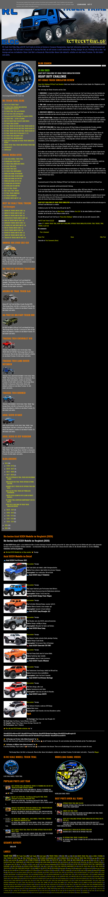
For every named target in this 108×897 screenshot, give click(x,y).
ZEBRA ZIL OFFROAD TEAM (95, 862)
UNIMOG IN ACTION (88, 886)
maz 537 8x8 (21, 864)
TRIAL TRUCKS (27, 858)
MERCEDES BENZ (56, 862)
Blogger (97, 752)
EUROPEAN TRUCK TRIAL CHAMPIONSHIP (93, 864)
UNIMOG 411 (38, 868)
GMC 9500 (15, 866)
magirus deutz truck (80, 868)
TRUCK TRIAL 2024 (84, 858)
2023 (6, 463)
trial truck (42, 856)
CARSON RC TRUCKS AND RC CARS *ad (14, 223)
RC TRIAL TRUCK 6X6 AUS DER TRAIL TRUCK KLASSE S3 (19, 128)
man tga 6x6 (87, 860)
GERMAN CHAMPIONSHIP (99, 874)
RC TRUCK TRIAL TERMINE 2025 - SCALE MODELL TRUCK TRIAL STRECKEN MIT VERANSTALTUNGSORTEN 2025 (31, 819)
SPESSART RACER (30, 884)
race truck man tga (76, 888)
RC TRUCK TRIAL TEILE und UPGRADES (14, 111)
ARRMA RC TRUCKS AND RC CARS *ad (14, 215)
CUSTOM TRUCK (77, 864)
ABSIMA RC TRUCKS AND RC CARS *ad (14, 211)
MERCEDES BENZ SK (65, 876)
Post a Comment (44, 232)
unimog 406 (96, 870)
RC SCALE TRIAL (73, 858)
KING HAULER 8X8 (34, 876)
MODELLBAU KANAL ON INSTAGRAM (13, 176)
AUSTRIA (69, 864)
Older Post (103, 237)
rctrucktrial (23, 890)
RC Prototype (70, 878)
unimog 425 (22, 860)
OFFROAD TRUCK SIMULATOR (79, 223)
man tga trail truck (99, 868)
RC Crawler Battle (49, 878)
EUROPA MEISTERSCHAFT (10, 874)
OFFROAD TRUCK (45, 860)
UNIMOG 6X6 (79, 886)
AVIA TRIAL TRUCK (32, 872)
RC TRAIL (41, 866)
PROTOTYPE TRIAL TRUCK (29, 878)
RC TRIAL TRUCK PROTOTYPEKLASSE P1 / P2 (16, 133)
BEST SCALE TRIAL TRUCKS (11, 191)
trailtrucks (53, 890)
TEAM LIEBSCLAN (74, 862)
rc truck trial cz (99, 888)
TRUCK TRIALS (54, 856)
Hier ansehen (30, 564)
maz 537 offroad (33, 870)
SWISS (37, 884)
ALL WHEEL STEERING (97, 856)
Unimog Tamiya (19, 888)
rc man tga (34, 864)
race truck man (67, 888)
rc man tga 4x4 (90, 888)
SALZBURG (6, 884)
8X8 (74, 856)
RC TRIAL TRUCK (65, 860)
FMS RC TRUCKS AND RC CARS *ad (13, 228)
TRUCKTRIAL (83, 862)
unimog (89, 870)
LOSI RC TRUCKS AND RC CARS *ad (13, 230)
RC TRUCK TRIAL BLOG (10, 169)
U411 (65, 886)
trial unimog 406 (70, 890)
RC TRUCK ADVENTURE (16, 880)
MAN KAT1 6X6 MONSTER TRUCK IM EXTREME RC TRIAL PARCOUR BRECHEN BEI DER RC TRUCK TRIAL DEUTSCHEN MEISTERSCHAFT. (32, 809)
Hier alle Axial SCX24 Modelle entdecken (17, 728)
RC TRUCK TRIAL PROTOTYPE (27, 882)
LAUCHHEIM (42, 876)
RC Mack (56, 878)
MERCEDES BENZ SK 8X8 (77, 876)
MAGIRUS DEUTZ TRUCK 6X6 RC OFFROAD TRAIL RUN (77, 830)
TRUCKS (53, 886)
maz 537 (35, 858)
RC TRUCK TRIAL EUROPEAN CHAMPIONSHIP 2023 (64, 866)
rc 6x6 (28, 864)
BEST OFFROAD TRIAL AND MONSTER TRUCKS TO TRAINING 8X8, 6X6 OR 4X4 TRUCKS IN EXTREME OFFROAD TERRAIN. (32, 787)
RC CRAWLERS (40, 878)
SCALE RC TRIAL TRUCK (15, 884)
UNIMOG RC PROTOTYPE (9, 888)
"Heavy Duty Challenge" (66, 217)
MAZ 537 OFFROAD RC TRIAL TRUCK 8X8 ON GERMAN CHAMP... (20, 478)
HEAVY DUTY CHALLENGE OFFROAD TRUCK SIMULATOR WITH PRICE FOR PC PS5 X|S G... (83, 819)
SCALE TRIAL (17, 858)
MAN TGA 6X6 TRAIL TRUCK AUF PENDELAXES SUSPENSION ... (18, 492)
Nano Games (61, 211)
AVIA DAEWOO (23, 872)
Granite (15, 876)
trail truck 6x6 (75, 870)
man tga (94, 858)
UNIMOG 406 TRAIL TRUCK (70, 811)
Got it (89, 4)
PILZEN (20, 878)
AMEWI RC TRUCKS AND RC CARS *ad (14, 213)
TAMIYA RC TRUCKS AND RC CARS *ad (14, 235)
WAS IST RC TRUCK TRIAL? (11, 105)
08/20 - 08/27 (10, 469)
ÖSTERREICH (85, 892)
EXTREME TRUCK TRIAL (69, 874)
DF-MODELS (43, 858)
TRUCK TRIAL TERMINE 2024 (32, 886)
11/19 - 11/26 (10, 519)
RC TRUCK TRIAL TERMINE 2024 (43, 882)
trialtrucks (84, 890)
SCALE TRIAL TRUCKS (97, 866)
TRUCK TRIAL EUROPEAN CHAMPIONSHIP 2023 (14, 886)
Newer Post (41, 237)
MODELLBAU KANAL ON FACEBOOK (13, 173)
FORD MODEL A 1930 (87, 874)
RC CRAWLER (62, 858)
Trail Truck (32, 856)
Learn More (81, 4)
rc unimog (67, 870)
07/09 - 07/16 (10, 466)
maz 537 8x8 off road (22, 870)
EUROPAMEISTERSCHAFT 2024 (39, 874)
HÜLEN (27, 876)
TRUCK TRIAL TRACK (44, 886)
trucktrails (65, 892)
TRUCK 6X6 (6, 868)
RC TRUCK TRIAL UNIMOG (58, 882)
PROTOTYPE (55, 860)
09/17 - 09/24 (10, 475)
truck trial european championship (47, 864)
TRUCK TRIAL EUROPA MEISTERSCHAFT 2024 (22, 868)
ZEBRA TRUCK (41, 888)
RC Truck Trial (21, 856)
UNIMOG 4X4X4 (70, 886)
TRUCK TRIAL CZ (70, 884)
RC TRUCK (47, 866)
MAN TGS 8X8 (56, 876)
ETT (43, 223)
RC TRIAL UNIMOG (98, 878)
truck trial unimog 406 (56, 892)
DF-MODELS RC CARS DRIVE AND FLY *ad (15, 225)
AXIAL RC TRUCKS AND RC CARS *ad (14, 220)
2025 (6, 528)
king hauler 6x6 (58, 888)
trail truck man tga (44, 890)
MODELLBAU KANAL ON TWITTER (13, 178)
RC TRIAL (90, 878)
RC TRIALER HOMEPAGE (10, 196)
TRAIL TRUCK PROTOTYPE (52, 884)
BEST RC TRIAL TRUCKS (10, 188)
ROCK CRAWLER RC (98, 882)
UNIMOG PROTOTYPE (98, 886)
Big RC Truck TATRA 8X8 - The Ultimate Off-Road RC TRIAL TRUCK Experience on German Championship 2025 (29, 798)
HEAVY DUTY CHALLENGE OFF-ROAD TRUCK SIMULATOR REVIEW (19, 141)
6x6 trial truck (15, 872)
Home (72, 237)
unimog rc (78, 892)
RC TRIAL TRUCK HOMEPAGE (12, 193)
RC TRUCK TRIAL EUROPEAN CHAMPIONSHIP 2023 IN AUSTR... (20, 501)
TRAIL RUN (43, 884)
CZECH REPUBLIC (69, 872)
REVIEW (89, 223)
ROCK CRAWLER (77, 860)
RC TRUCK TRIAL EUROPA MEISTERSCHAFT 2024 (84, 880)
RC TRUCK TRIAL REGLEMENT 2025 (13, 136)
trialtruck (78, 890)
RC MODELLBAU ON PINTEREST (12, 183)
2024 (6, 525)
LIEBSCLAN (49, 876)
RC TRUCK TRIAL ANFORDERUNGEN (13, 138)
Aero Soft (77, 211)
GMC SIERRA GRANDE (46, 862)
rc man (84, 888)
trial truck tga (60, 890)
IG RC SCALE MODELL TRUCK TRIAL (13, 159)
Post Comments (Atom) (52, 240)
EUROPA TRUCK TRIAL (51, 223)
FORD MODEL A (7, 866)
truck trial (46, 226)
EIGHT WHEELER (95, 872)
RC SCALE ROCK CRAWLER (80, 878)
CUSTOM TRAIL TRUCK (60, 872)
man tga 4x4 (90, 868)
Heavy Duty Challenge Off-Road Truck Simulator (51, 84)
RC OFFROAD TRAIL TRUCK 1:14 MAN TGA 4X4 (75, 837)
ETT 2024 (102, 872)
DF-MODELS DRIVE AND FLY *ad (12, 198)
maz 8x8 (50, 870)
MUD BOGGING (96, 876)
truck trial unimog (46, 892)
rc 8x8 (61, 870)
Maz (21, 866)
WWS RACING (54, 868)
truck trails (91, 890)
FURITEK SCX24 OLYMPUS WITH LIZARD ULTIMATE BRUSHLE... (19, 496)
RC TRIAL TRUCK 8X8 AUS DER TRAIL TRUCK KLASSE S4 (19, 131)
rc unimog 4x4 (15, 890)
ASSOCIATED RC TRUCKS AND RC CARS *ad (15, 218)
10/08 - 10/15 (10, 513)
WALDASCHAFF (33, 888)
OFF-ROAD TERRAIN (13, 878)
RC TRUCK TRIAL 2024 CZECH (41, 880)
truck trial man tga (35, 892)
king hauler (62, 868)
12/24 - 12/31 (10, 521)
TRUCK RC (62, 884)
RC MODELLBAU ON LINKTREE (12, 186)
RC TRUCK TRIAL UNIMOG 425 (73, 882)
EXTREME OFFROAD (33, 860)
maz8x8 (56, 870)
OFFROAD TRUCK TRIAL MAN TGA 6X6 (73, 803)
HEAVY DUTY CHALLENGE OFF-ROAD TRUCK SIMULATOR (53, 202)
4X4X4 (94, 860)
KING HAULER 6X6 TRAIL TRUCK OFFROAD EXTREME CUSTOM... (20, 483)
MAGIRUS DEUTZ (52, 858)
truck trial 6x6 (12, 860)
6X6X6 (8, 872)
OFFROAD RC (65, 862)
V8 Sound (26, 888)
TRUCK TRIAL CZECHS (80, 884)
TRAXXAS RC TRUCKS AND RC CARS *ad (15, 237)
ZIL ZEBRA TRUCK (50, 888)
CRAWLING (40, 872)
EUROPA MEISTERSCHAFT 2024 (24, 874)
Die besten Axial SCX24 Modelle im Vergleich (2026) (18, 116)
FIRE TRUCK (78, 874)
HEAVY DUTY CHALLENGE (63, 223)
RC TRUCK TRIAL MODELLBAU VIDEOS (14, 164)
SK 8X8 (23, 884)
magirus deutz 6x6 (11, 864)
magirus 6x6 (70, 868)
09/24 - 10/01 (10, 510)
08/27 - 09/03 (10, 472)
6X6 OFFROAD (61, 864)
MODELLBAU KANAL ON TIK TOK (12, 181)
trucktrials (72, 892)
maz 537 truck (42, 870)
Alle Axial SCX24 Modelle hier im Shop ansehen (18, 552)
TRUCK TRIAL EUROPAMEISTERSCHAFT (94, 884)
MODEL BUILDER (87, 876)
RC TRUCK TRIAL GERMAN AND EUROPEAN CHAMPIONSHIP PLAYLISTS (15, 108)
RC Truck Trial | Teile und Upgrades (13, 114)
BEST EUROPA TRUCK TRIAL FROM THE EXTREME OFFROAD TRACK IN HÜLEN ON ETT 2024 (32, 830)
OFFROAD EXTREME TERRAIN (30, 866)
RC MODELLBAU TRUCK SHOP (12, 161)
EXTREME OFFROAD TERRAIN (32, 862)
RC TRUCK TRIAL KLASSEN (11, 123)
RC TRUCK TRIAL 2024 (28, 880)
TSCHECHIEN (59, 886)
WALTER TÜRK (46, 868)
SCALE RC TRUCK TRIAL (84, 866)
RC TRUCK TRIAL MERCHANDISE (12, 171)
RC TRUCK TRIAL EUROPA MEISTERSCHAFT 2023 (61, 880)
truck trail (83, 870)
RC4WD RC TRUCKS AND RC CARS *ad (14, 233)
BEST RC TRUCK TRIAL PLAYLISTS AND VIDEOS (16, 121)
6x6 (63, 856)
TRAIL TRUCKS (96, 223)
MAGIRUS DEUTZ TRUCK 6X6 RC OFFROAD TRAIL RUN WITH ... (20, 487)
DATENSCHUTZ (8, 147)
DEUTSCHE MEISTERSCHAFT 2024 (82, 872)
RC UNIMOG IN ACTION (87, 882)
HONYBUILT (21, 876)
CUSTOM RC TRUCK (48, 872)
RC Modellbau (63, 878)
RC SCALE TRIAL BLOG (10, 166)
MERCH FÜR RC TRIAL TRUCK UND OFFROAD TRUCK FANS (19, 145)
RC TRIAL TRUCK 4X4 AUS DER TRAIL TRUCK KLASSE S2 (19, 126)
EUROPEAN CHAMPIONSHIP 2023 (55, 874)
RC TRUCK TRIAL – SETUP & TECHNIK (14, 119)
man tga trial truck (10, 870)
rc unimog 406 (7, 890)
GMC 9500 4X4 (8, 876)
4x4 (69, 856)
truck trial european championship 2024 (21, 892)
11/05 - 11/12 (10, 516)
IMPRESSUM (7, 150)
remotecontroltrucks (33, 890)
